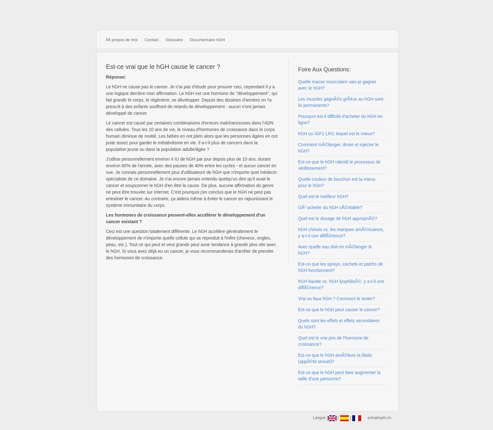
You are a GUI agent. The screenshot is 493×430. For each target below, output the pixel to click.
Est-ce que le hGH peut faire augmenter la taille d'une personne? (339, 375)
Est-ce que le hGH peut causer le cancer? (339, 309)
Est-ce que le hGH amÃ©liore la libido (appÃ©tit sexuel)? (335, 358)
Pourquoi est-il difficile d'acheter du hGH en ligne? (340, 119)
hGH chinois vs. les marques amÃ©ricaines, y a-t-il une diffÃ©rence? (341, 232)
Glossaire (174, 39)
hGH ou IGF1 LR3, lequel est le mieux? (336, 133)
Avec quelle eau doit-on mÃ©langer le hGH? (335, 250)
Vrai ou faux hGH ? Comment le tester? (336, 298)
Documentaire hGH (207, 39)
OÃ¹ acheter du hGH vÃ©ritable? (330, 207)
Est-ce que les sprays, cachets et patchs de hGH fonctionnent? (340, 267)
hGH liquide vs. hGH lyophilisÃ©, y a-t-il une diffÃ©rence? (341, 284)
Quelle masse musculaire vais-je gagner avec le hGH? (337, 85)
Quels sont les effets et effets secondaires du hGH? (338, 323)
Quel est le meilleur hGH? (323, 196)
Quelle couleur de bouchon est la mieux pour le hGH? (336, 182)
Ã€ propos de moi (122, 39)
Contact (152, 39)
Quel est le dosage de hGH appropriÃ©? (337, 218)
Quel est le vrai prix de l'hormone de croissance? (333, 341)
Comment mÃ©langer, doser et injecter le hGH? (338, 147)
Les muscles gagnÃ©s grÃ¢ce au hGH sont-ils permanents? (341, 102)
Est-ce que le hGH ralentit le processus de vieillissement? (339, 165)
